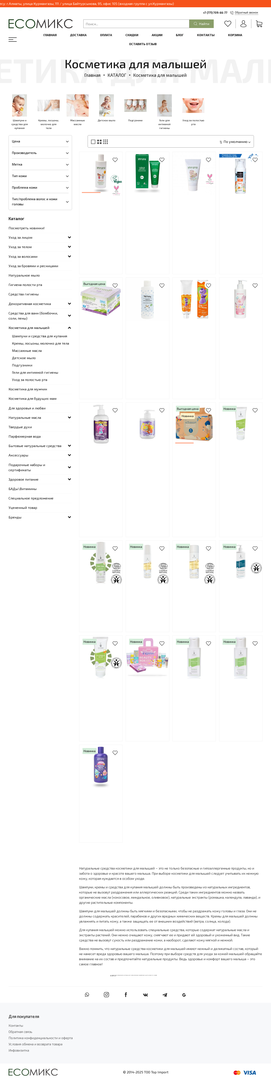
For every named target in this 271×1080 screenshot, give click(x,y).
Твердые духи (20, 427)
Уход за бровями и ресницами (33, 266)
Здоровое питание (23, 479)
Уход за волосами (23, 256)
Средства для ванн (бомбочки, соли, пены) (33, 315)
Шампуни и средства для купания (39, 336)
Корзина (235, 35)
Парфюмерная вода (25, 436)
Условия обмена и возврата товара (35, 1044)
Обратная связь (20, 1032)
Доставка (78, 35)
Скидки (131, 35)
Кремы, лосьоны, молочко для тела (40, 343)
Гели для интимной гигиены (35, 372)
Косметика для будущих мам (32, 398)
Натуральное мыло (24, 275)
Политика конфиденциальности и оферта (41, 1038)
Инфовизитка (19, 1050)
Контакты (206, 35)
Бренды (15, 517)
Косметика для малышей (29, 328)
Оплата (106, 35)
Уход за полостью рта (29, 380)
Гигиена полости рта (25, 285)
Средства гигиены (24, 294)
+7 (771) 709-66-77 (215, 12)
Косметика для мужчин (28, 389)
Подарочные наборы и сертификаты (27, 467)
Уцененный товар (23, 507)
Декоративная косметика (30, 304)
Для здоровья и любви (27, 408)
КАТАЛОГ (117, 75)
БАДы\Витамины (23, 489)
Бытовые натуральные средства (35, 446)
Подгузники (22, 365)
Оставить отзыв (143, 44)
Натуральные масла (25, 417)
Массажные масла (27, 350)
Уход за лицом (20, 237)
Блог (180, 35)
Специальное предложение (31, 498)
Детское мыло (24, 358)
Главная (50, 35)
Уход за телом (20, 247)
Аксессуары (18, 455)
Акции (157, 35)
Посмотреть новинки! (27, 228)
